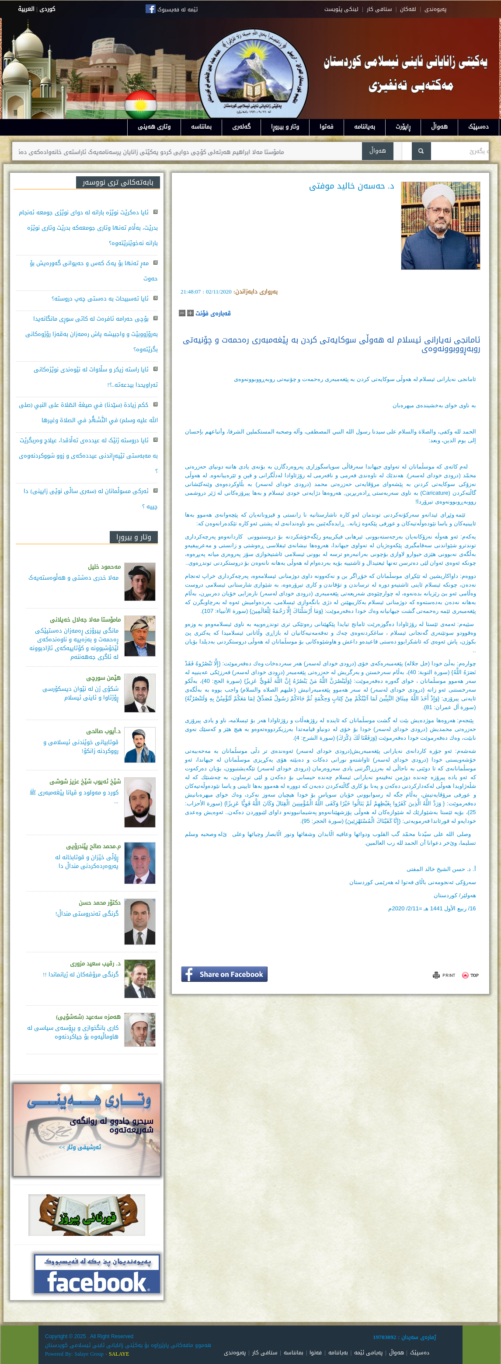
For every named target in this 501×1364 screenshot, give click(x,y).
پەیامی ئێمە (368, 1352)
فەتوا (327, 126)
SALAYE (119, 1354)
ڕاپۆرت (403, 126)
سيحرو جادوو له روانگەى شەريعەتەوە (111, 1125)
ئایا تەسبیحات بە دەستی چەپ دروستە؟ (100, 298)
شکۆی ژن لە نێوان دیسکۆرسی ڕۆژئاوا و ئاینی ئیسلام (80, 693)
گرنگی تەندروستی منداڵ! (86, 913)
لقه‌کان (408, 9)
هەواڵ (439, 126)
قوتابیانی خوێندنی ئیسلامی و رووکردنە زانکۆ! (80, 746)
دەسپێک (478, 126)
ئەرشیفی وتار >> (80, 1147)
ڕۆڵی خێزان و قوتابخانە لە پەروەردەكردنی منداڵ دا (86, 861)
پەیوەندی (235, 1352)
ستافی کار (379, 9)
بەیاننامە (364, 126)
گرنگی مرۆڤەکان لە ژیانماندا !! (80, 974)
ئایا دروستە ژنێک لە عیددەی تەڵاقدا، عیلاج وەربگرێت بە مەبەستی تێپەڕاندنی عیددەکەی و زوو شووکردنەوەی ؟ (88, 455)
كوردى (47, 8)
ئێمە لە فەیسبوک (177, 9)
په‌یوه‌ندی (435, 9)
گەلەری (241, 126)
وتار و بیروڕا (285, 126)
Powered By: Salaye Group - (77, 1354)
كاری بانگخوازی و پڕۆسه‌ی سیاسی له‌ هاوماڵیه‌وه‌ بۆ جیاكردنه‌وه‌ (72, 1032)
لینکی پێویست (341, 9)
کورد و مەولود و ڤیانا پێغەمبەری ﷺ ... (73, 797)
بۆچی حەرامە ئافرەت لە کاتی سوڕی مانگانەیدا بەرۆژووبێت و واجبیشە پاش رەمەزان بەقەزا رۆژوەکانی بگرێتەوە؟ (91, 334)
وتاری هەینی (154, 126)
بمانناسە (201, 126)
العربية (26, 8)
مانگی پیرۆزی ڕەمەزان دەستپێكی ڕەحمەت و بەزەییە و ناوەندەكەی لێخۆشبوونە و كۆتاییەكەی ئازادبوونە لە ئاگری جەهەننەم (73, 643)
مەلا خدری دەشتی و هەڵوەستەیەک (73, 577)
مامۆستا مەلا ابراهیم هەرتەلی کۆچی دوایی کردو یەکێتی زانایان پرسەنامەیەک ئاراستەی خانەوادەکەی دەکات (139, 152)
